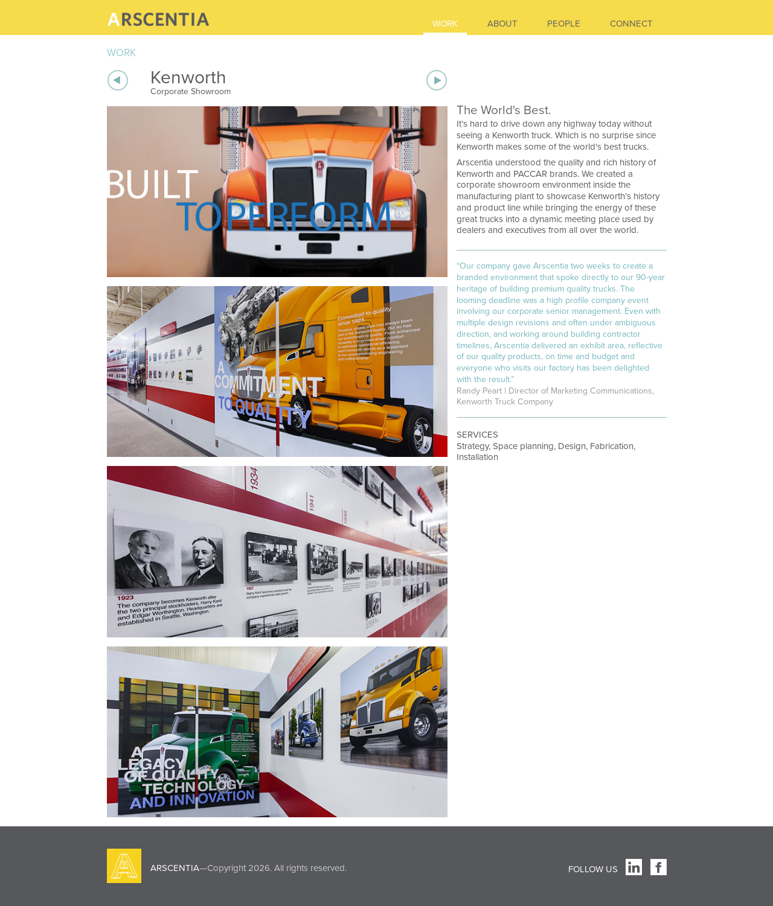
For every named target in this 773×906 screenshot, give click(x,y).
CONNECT (631, 23)
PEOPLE (563, 23)
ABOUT (502, 23)
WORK (445, 23)
